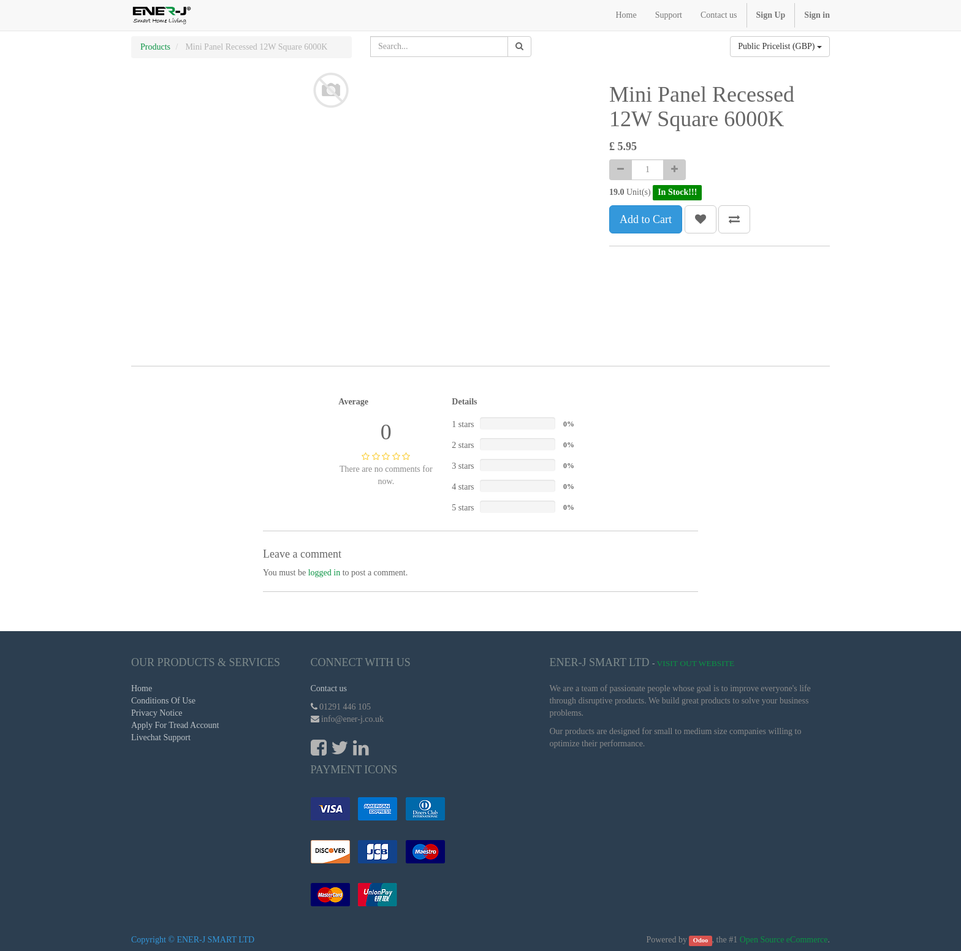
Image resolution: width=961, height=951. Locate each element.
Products (155, 46)
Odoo (700, 940)
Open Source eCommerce (784, 939)
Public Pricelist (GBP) (780, 46)
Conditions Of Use (163, 700)
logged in (324, 572)
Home (141, 688)
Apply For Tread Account (175, 725)
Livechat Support (161, 737)
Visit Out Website (696, 663)
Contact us (329, 688)
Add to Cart (646, 219)
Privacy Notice (157, 713)
